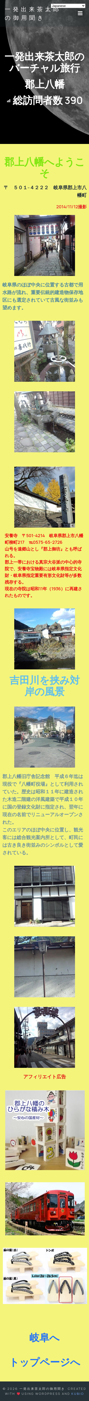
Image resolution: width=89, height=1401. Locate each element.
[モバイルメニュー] (80, 13)
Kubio (77, 1393)
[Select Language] (68, 6)
